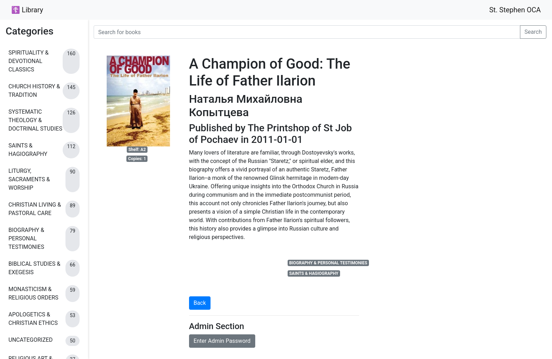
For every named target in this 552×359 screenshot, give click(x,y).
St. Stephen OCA (515, 10)
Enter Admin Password (222, 341)
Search (533, 32)
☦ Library (27, 10)
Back (200, 303)
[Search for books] (307, 32)
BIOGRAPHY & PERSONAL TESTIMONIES (328, 262)
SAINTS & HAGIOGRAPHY (313, 273)
